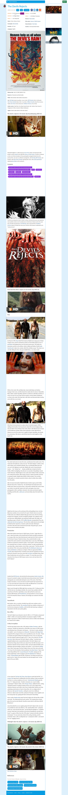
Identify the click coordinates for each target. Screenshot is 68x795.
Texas (17, 341)
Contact (23, 792)
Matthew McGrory (28, 103)
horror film (26, 152)
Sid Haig (11, 100)
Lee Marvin (30, 553)
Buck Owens (35, 650)
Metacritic (27, 632)
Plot (33, 169)
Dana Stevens (28, 676)
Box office (18, 172)
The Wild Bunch (32, 548)
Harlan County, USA (38, 576)
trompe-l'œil (10, 678)
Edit (18, 10)
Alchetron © (29, 792)
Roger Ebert (40, 632)
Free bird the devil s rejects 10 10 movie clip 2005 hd (19, 169)
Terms (15, 792)
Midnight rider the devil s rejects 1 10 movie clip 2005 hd (20, 174)
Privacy (19, 792)
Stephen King (17, 697)
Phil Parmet (16, 576)
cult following (23, 223)
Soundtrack (11, 172)
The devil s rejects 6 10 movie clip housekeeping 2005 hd (20, 167)
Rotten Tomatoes (34, 626)
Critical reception (26, 172)
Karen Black (14, 161)
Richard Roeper (14, 655)
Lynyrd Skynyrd (24, 652)
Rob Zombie (15, 23)
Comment (26, 10)
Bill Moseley (30, 100)
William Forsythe (31, 102)
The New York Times (19, 676)
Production (39, 169)
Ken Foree (13, 103)
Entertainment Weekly (33, 680)
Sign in (64, 1)
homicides (9, 344)
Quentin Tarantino (19, 691)
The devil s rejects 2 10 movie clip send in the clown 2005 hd (21, 176)
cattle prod (21, 492)
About (10, 792)
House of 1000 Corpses (35, 21)
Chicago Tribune (28, 683)
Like (21, 10)
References (37, 176)
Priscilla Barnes (23, 593)
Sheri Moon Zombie (12, 102)
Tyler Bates (34, 24)
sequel (16, 154)
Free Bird (31, 652)
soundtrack (25, 605)
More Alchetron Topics (12, 771)
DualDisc (22, 607)
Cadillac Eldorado (27, 520)
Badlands (14, 550)
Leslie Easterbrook (38, 159)
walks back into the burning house (15, 522)
